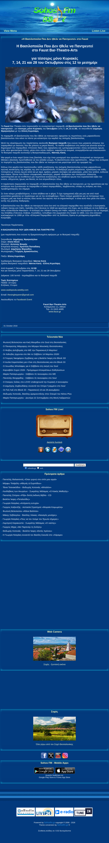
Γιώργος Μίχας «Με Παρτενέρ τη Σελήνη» (22, 527)
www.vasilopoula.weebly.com (14, 290)
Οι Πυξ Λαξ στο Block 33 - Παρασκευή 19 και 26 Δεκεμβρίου (31, 390)
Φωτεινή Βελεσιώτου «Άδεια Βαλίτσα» (20, 511)
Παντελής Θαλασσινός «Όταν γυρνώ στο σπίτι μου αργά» (30, 479)
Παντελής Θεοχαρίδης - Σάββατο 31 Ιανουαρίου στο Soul (29, 378)
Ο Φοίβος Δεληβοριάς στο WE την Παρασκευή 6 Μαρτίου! (30, 350)
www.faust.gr (55, 311)
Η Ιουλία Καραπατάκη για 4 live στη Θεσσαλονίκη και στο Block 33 (34, 362)
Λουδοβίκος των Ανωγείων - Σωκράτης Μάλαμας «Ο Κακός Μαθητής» (35, 491)
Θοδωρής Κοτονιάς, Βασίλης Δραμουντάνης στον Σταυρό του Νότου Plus (37, 394)
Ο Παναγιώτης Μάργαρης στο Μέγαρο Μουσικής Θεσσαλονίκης (33, 346)
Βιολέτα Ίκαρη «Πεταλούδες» (16, 499)
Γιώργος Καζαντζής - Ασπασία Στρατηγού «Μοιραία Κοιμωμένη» (33, 507)
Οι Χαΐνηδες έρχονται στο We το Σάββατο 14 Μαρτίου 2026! (31, 354)
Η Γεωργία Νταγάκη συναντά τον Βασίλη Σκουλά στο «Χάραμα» (33, 535)
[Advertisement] (54, 585)
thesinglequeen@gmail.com (21, 294)
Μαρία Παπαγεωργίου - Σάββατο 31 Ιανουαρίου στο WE (29, 374)
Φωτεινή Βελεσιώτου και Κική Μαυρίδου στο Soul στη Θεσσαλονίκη (34, 342)
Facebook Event (24, 299)
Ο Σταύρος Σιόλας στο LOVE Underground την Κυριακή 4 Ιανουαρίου (35, 382)
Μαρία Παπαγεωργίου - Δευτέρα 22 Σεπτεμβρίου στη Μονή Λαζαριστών (36, 398)
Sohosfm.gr (49, 822)
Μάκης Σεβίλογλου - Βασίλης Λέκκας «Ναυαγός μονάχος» (30, 515)
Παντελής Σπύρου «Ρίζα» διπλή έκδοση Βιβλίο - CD (27, 495)
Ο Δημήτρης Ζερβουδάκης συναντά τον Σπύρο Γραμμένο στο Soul (34, 386)
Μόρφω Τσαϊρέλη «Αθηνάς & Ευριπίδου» (22, 483)
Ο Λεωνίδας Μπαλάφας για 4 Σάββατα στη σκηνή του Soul (30, 366)
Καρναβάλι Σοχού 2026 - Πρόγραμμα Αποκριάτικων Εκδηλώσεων (34, 370)
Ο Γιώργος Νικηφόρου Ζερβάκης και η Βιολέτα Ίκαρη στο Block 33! (34, 358)
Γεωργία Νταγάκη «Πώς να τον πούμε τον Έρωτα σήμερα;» (31, 519)
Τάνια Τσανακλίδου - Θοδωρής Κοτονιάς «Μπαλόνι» (27, 487)
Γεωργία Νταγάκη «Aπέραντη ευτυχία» (21, 503)
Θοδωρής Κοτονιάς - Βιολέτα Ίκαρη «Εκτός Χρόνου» (27, 531)
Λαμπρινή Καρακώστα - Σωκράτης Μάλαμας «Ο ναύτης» (29, 523)
